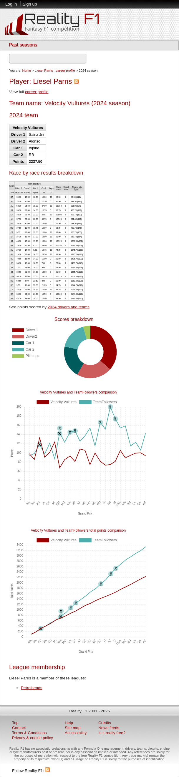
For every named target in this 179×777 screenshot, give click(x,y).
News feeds (108, 728)
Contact (19, 728)
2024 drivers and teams (69, 307)
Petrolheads (31, 688)
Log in (11, 4)
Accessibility (76, 733)
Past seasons (23, 44)
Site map (73, 728)
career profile (36, 92)
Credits (104, 723)
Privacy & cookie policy (32, 738)
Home (26, 70)
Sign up (30, 4)
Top (15, 723)
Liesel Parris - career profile (55, 70)
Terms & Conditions (29, 733)
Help (69, 723)
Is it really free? (111, 733)
